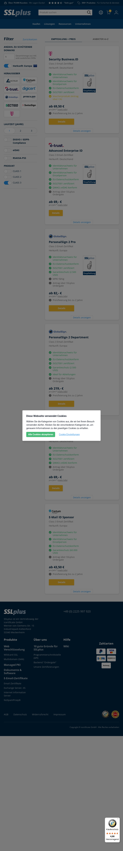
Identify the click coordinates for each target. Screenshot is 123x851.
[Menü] (118, 819)
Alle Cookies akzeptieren (40, 434)
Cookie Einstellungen (69, 434)
